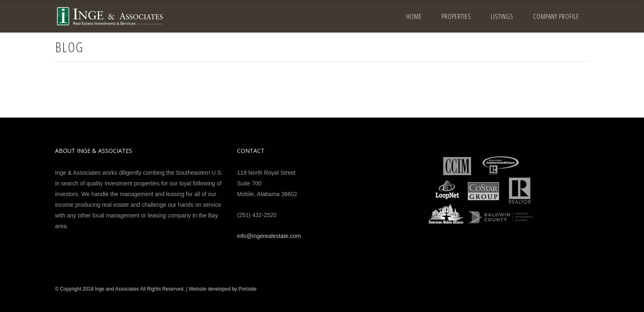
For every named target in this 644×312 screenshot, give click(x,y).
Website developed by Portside (222, 289)
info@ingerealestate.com (269, 236)
